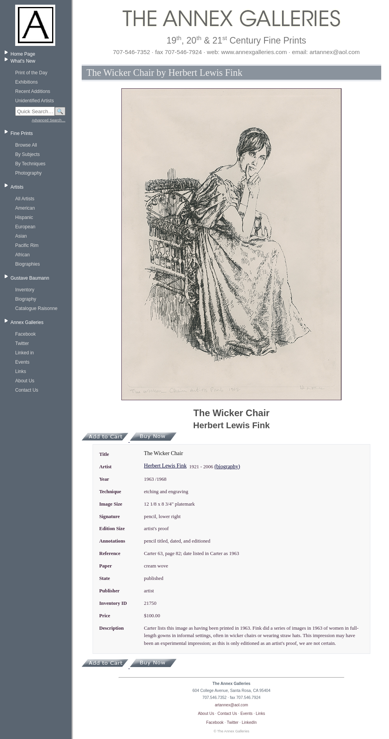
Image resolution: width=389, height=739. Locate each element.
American (25, 208)
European (25, 226)
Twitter (22, 343)
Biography (25, 299)
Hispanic (24, 217)
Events (22, 362)
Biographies (27, 264)
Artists (17, 187)
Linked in (24, 352)
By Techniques (30, 163)
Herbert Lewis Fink (165, 466)
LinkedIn (249, 722)
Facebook (25, 334)
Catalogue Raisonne (36, 308)
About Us (24, 381)
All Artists (24, 198)
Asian (21, 236)
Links (20, 371)
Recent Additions (32, 91)
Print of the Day (31, 72)
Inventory (24, 289)
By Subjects (27, 154)
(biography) (227, 466)
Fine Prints (22, 133)
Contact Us (26, 390)
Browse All (26, 145)
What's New (23, 61)
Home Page (23, 54)
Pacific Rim (27, 245)
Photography (28, 173)
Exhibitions (26, 82)
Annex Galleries (27, 322)
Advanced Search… (48, 120)
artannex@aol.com (231, 705)
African (22, 254)
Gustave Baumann (30, 278)
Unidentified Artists (34, 100)
